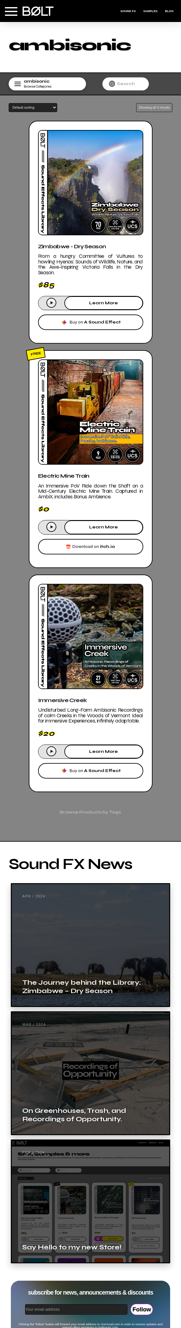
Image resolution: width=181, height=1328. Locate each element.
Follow (141, 1309)
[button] (11, 11)
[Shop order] (33, 107)
